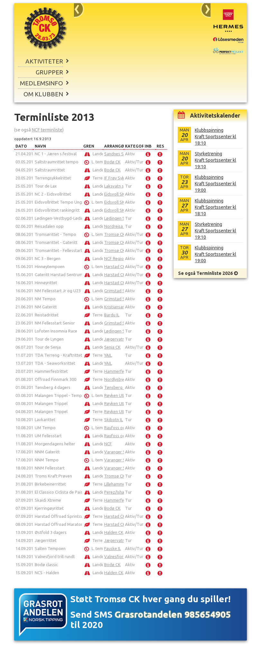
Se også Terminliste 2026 (205, 273)
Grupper (49, 72)
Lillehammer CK (118, 484)
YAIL (108, 355)
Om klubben (43, 94)
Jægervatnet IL (118, 339)
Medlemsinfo (41, 83)
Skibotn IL (113, 419)
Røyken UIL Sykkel (121, 395)
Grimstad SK (116, 290)
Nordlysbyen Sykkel (122, 379)
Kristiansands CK (119, 306)
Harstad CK (114, 266)
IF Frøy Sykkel (117, 178)
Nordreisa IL (115, 226)
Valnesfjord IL (117, 556)
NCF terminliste (47, 129)
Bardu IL (111, 315)
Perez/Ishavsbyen (120, 492)
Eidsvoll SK (114, 194)
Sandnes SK (115, 153)
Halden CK (113, 532)
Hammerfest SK (119, 371)
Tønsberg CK (116, 387)
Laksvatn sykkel (118, 186)
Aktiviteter (44, 61)
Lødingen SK (116, 218)
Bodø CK (112, 161)
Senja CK (112, 347)
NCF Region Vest (119, 258)
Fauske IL (112, 548)
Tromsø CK (114, 234)
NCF (108, 443)
